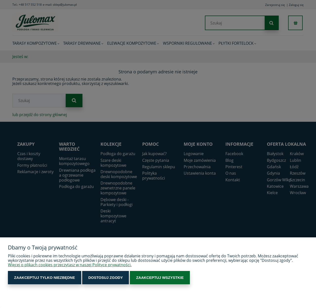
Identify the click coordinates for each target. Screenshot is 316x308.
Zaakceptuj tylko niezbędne (44, 277)
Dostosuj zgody (105, 277)
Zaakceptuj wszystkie (160, 277)
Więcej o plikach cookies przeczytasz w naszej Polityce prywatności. (70, 264)
